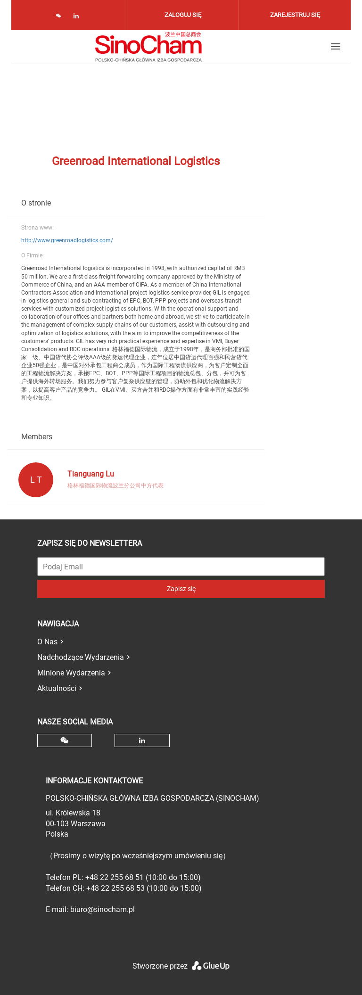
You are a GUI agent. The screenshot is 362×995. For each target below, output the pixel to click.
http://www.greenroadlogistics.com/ (67, 240)
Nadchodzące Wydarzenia (80, 657)
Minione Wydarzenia (71, 672)
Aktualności (56, 688)
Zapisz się (181, 588)
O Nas (47, 641)
